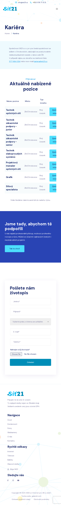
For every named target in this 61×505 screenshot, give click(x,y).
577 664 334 (14, 61)
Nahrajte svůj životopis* (23, 349)
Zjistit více (54, 111)
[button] (14, 248)
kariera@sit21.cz (40, 61)
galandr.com (36, 496)
